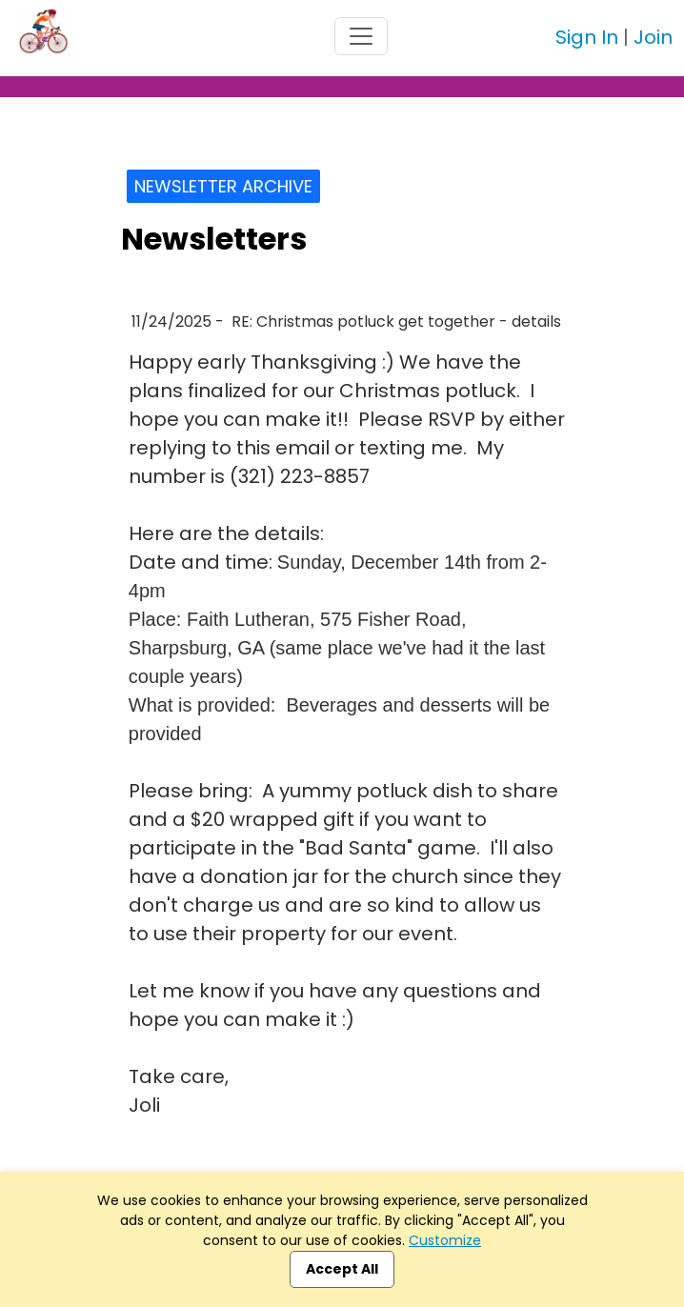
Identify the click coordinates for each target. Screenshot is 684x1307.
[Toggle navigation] (361, 36)
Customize (445, 1240)
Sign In (586, 37)
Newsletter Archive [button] (223, 186)
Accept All (342, 1268)
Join (653, 37)
